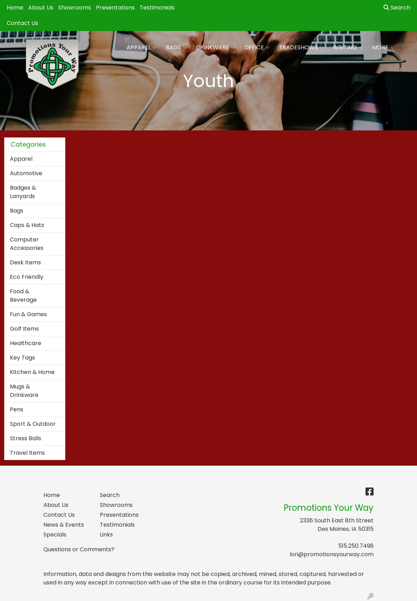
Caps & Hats (27, 225)
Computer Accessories (26, 243)
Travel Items (27, 453)
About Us (40, 8)
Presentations (115, 8)
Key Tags (22, 358)
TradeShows (301, 47)
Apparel (142, 47)
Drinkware (215, 47)
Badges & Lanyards (23, 192)
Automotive (26, 173)
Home (15, 8)
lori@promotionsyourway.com (332, 554)
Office (257, 47)
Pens (16, 409)
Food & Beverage (23, 295)
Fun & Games (28, 314)
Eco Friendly (26, 277)
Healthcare (25, 343)
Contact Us (22, 23)
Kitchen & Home (32, 372)
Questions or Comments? (78, 549)
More (383, 47)
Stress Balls (25, 438)
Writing (348, 47)
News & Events (63, 525)
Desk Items (25, 262)
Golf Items (24, 329)
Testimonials (157, 8)
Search (396, 8)
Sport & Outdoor (33, 424)
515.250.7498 (356, 546)
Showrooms (74, 8)
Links (106, 535)
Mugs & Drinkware (24, 390)
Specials (54, 535)
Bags (176, 47)
